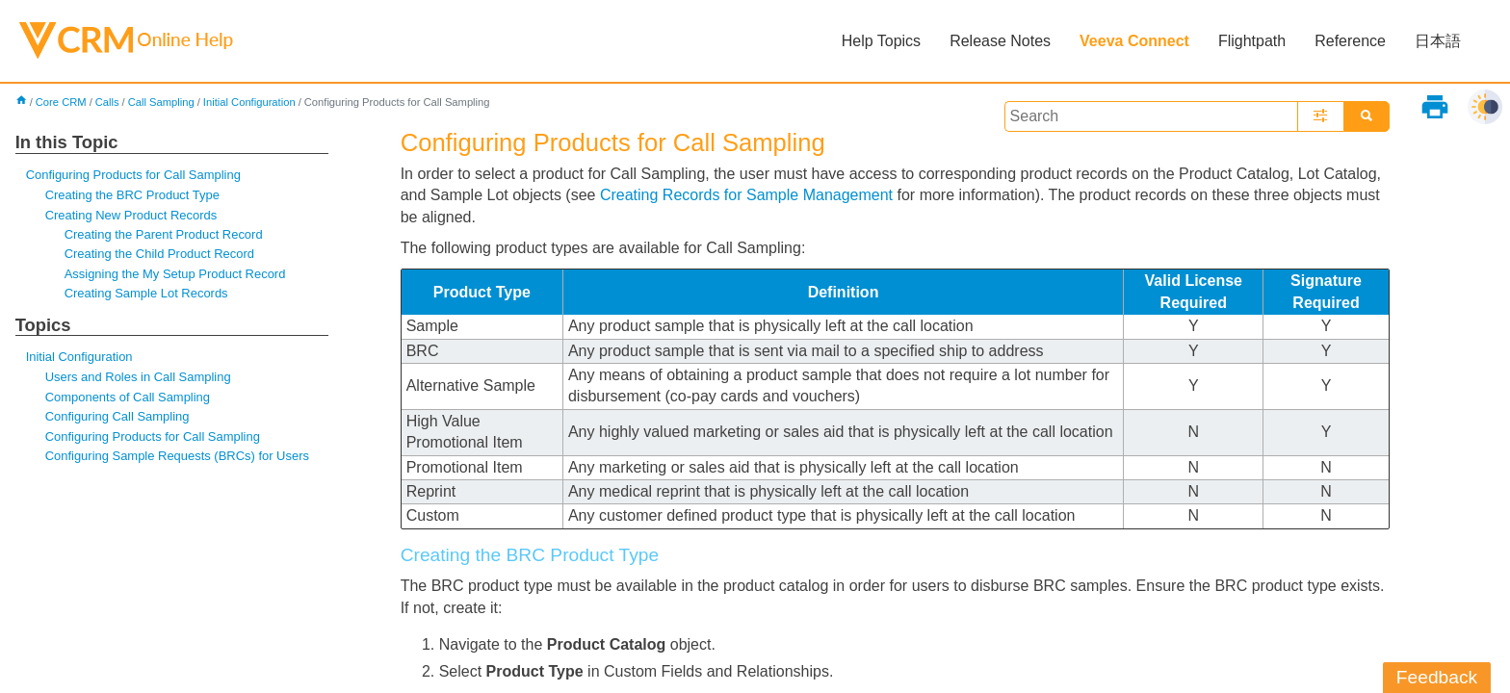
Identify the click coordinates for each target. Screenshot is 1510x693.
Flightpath (1252, 41)
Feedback (1436, 677)
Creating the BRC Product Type (132, 195)
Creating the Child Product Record (159, 253)
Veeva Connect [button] (1134, 41)
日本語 (1438, 41)
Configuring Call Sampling (117, 416)
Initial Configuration (249, 102)
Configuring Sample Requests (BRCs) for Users (177, 456)
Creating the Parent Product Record (164, 234)
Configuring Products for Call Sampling (133, 174)
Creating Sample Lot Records (146, 293)
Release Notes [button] (1000, 41)
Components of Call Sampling (127, 397)
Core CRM (61, 102)
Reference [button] (1350, 41)
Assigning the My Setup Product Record (175, 274)
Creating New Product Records (131, 215)
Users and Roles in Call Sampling (138, 377)
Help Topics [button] (881, 41)
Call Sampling (161, 102)
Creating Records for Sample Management (746, 195)
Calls (107, 102)
